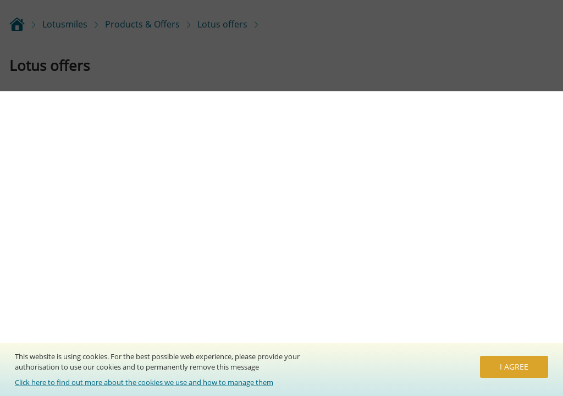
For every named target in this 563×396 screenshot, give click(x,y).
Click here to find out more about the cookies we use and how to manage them (144, 382)
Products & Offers (142, 24)
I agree (514, 366)
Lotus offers (222, 24)
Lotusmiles (64, 24)
